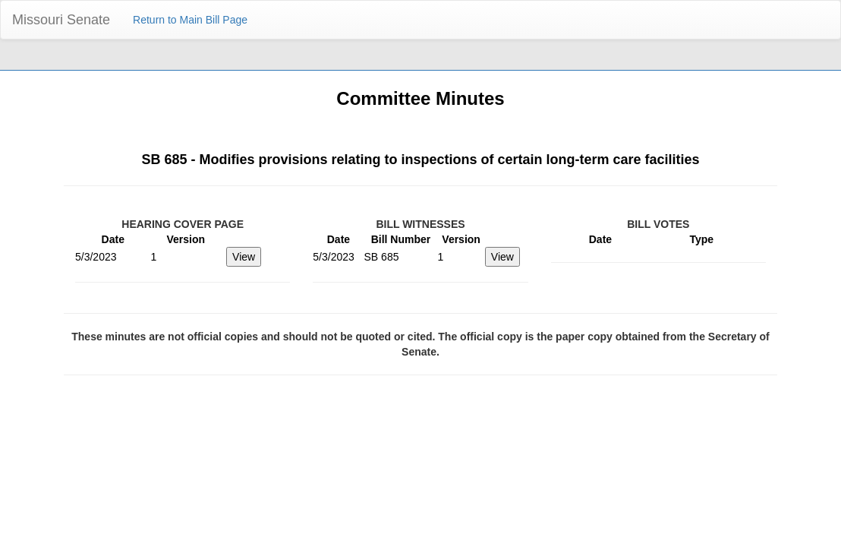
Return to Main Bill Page (190, 20)
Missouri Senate (61, 19)
